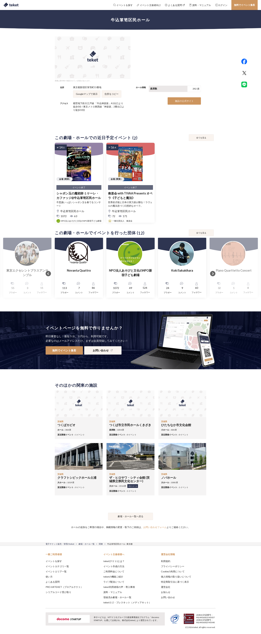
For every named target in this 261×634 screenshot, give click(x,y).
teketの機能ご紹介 (113, 576)
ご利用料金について (113, 571)
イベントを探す (54, 561)
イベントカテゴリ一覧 (57, 566)
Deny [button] (196, 617)
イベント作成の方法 (113, 566)
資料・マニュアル (112, 592)
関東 (101, 544)
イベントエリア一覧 (56, 571)
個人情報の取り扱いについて (176, 576)
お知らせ (165, 592)
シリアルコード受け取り (58, 592)
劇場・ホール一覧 (87, 544)
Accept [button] (213, 617)
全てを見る (201, 137)
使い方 (49, 576)
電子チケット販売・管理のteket (60, 544)
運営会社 (165, 587)
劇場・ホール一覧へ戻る (130, 516)
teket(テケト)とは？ (114, 561)
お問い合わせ (168, 597)
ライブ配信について (113, 581)
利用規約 (165, 561)
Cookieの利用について (173, 571)
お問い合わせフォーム (155, 527)
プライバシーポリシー (172, 566)
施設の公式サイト (184, 100)
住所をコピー (112, 93)
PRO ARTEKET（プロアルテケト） (64, 587)
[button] (40, 621)
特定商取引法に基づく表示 (175, 581)
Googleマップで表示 (87, 93)
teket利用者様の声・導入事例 (119, 587)
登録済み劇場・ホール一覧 (117, 597)
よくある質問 (53, 581)
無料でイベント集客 (244, 4)
